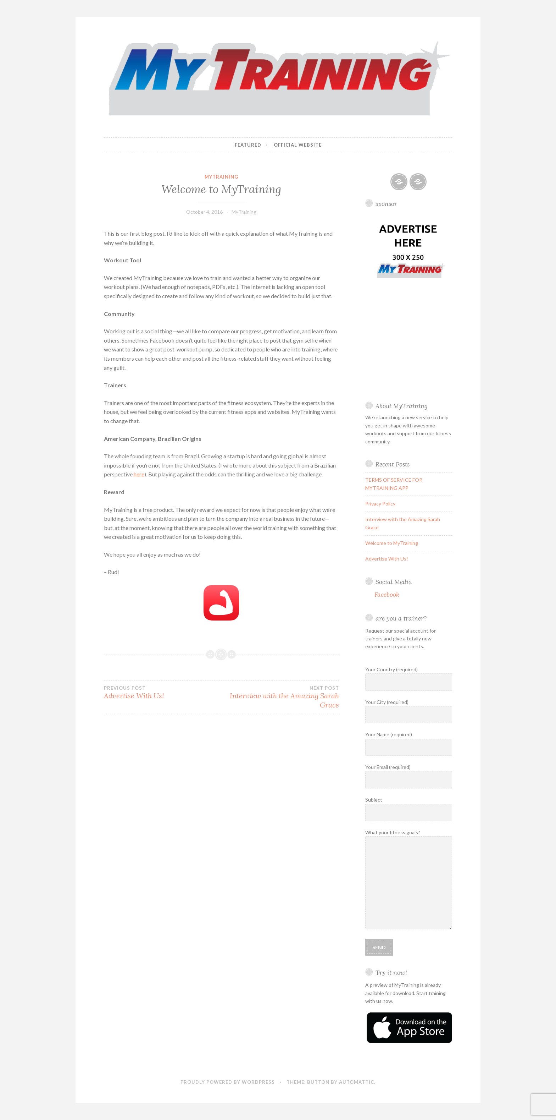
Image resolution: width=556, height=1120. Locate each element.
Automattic (356, 1082)
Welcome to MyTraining (391, 543)
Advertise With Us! (162, 692)
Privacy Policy (380, 504)
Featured (248, 145)
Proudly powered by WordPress (227, 1082)
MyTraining (221, 177)
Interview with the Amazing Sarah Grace (280, 697)
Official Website (298, 145)
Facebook (386, 594)
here (139, 474)
